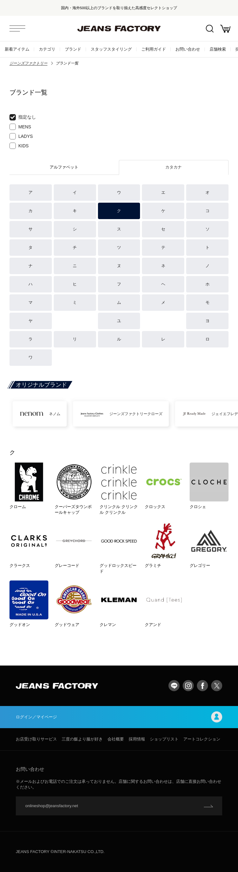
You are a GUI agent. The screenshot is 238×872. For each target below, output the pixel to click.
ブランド (73, 49)
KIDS (19, 146)
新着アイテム (17, 49)
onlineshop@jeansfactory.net (51, 805)
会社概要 (115, 739)
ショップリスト (164, 739)
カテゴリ (47, 49)
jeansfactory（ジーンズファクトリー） (119, 28)
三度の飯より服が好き (82, 739)
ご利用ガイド (153, 49)
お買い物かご (225, 29)
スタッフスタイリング (111, 49)
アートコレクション (201, 739)
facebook (202, 685)
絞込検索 (210, 29)
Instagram (188, 685)
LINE (174, 685)
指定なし (22, 117)
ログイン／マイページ (119, 716)
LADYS (21, 136)
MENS (20, 127)
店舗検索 (218, 49)
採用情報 (137, 739)
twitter (216, 685)
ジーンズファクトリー (28, 63)
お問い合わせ (187, 49)
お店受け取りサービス (36, 739)
